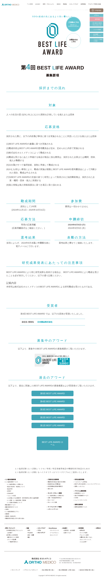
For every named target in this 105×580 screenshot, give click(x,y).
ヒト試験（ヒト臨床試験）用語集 (16, 500)
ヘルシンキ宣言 (11, 495)
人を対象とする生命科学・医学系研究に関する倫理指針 (23, 498)
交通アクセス (67, 532)
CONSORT (10, 493)
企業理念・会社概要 (69, 530)
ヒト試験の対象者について (14, 502)
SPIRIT (9, 491)
